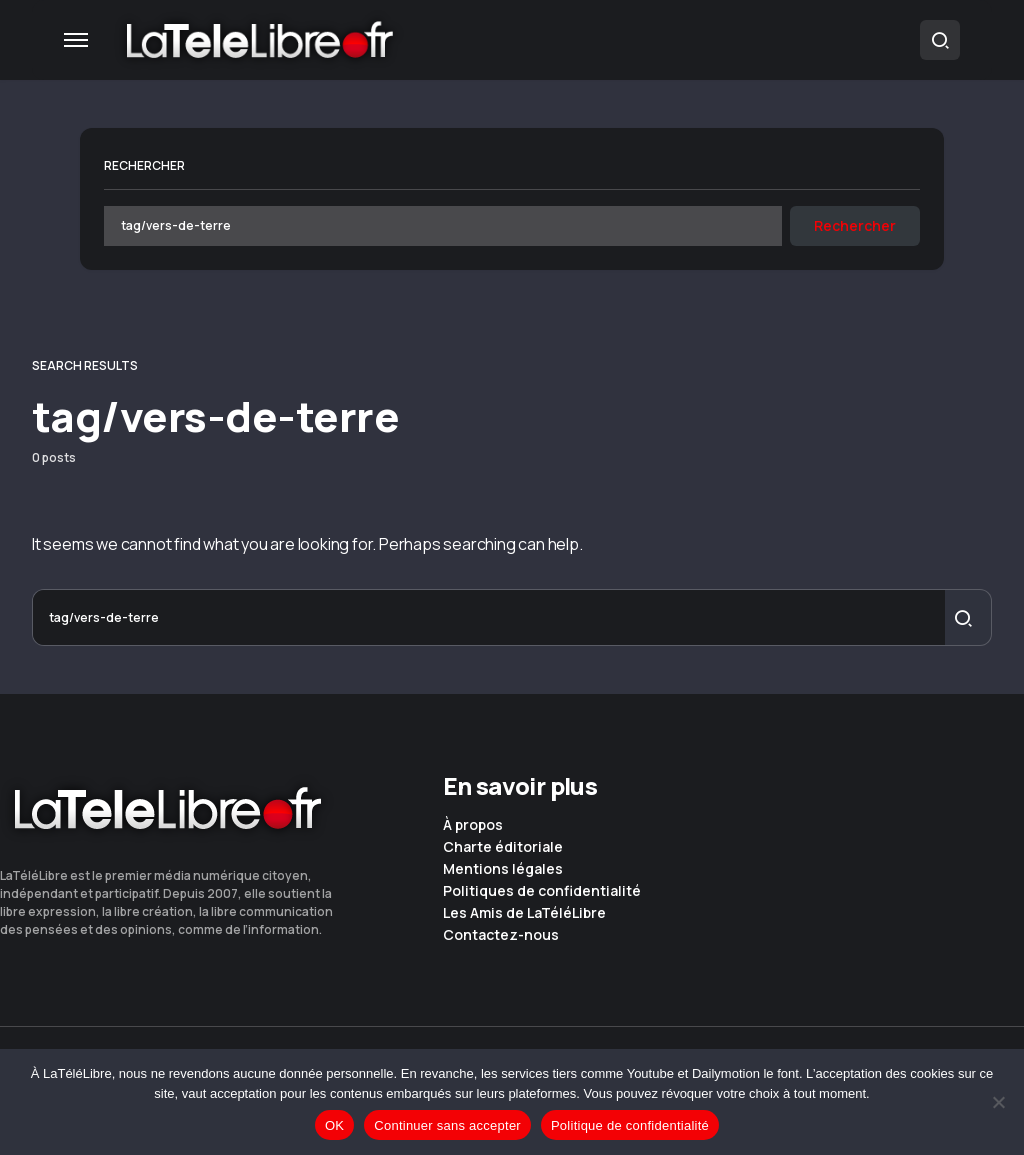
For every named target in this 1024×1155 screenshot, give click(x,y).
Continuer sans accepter (447, 1125)
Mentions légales (503, 869)
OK (334, 1125)
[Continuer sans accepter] (999, 1102)
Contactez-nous (501, 935)
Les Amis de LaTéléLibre (524, 913)
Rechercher (144, 165)
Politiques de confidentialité (542, 891)
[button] (76, 40)
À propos (473, 825)
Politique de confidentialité (630, 1125)
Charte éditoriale (503, 847)
